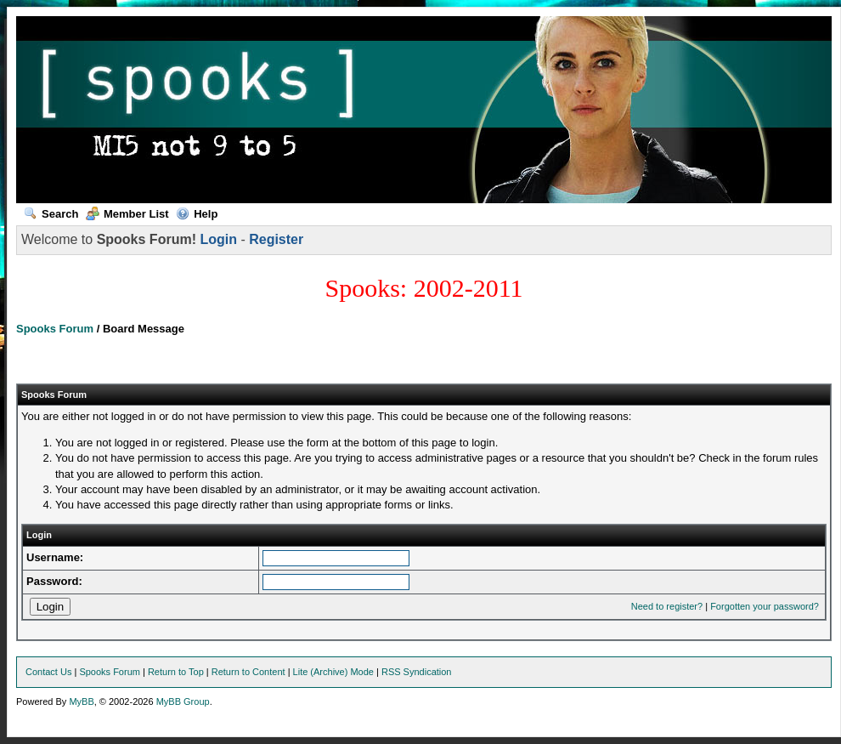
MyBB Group (183, 701)
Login (218, 239)
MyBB (81, 701)
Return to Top (176, 672)
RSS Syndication (416, 672)
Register (276, 239)
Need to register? (667, 606)
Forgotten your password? (764, 606)
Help (196, 213)
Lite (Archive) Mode (333, 672)
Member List (127, 213)
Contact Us (48, 672)
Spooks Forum (54, 328)
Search (51, 213)
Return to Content (248, 672)
